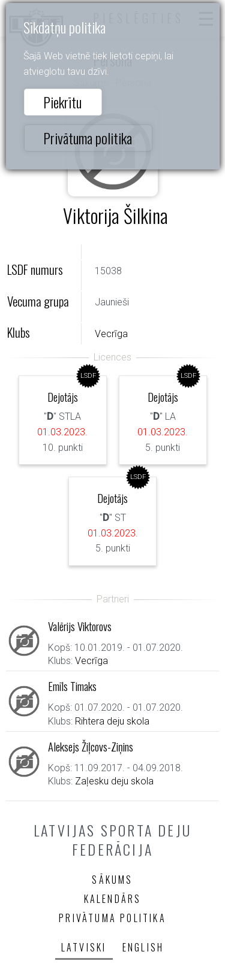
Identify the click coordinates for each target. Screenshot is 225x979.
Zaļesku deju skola (114, 781)
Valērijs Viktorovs (80, 626)
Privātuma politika (87, 137)
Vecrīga (111, 334)
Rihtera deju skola (112, 721)
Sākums (112, 879)
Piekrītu (62, 102)
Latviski (84, 947)
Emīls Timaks (72, 686)
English (143, 947)
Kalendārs (113, 899)
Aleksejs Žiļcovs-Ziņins (90, 746)
